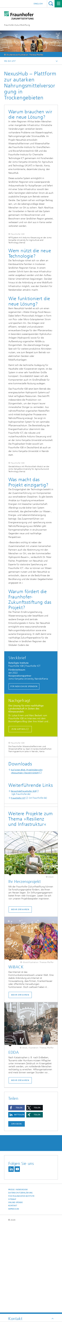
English (38, 4)
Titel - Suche (51, 3)
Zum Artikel (19, 789)
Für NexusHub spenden (24, 747)
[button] (16, 1196)
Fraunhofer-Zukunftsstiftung (17, 25)
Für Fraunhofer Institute (21, 1285)
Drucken (16, 1212)
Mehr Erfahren (20, 1169)
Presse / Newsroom (18, 1278)
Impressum (13, 1297)
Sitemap (12, 1288)
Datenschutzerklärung (20, 1281)
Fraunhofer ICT (18, 887)
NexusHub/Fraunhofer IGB (23, 880)
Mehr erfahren (20, 998)
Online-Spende (15, 1291)
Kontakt (12, 1294)
